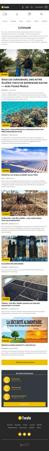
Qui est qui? (23, 427)
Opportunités (12, 427)
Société (31, 427)
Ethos (21, 21)
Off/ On (36, 21)
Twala (2, 178)
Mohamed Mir (4, 90)
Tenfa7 (39, 427)
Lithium (28, 21)
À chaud (5, 21)
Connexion (39, 7)
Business (13, 21)
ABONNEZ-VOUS (24, 404)
